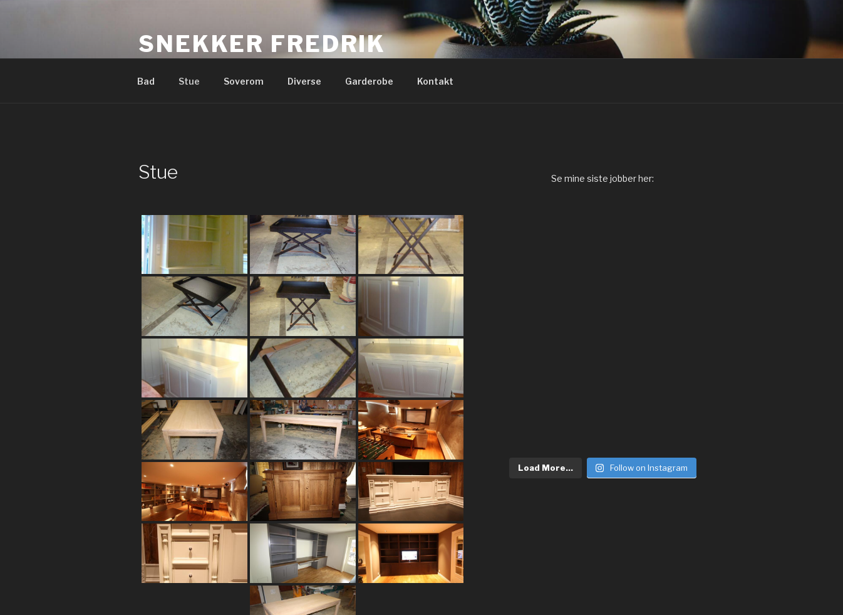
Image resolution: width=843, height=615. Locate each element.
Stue (189, 81)
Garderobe (369, 81)
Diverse (304, 81)
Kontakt (435, 81)
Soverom (244, 81)
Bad (146, 81)
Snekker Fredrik (262, 44)
